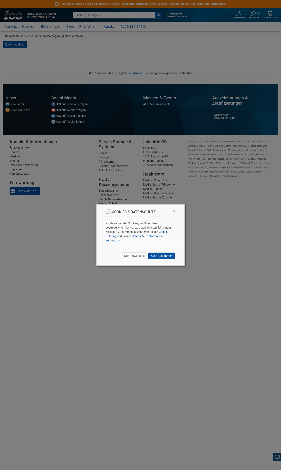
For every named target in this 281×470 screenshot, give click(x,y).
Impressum (113, 240)
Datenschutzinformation (147, 236)
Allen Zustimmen (161, 256)
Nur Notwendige (134, 256)
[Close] (174, 211)
